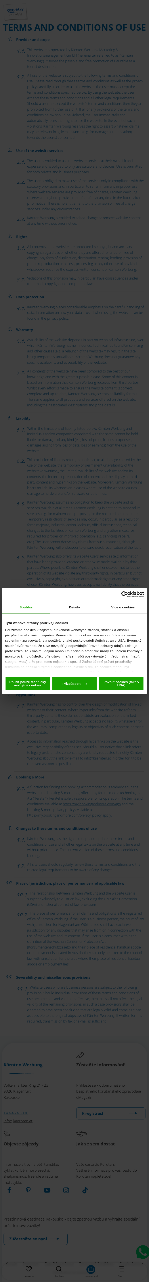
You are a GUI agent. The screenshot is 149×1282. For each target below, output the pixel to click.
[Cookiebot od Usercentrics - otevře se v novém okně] (124, 594)
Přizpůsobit (75, 683)
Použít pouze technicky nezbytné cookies (27, 683)
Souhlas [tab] (25, 607)
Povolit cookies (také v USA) (121, 683)
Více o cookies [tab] (123, 607)
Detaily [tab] (74, 607)
